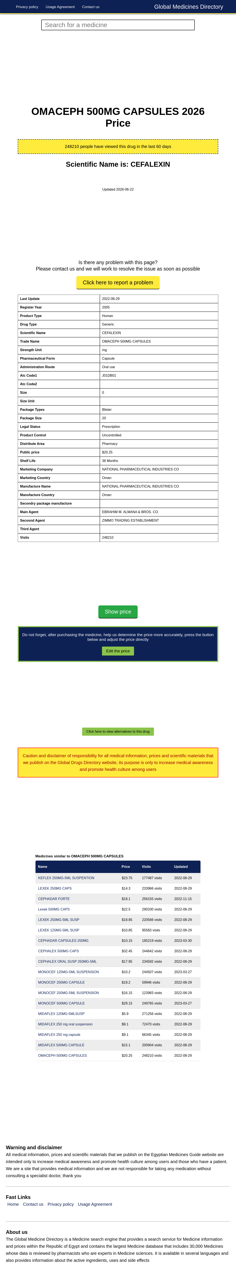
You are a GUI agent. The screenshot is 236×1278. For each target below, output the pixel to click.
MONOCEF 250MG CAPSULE (61, 982)
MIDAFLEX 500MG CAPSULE (61, 1045)
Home (13, 1204)
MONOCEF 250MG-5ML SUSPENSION (68, 993)
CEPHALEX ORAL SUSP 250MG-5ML (67, 961)
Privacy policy (27, 7)
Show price (118, 612)
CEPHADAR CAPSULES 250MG (63, 940)
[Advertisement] (118, 68)
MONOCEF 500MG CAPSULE (61, 1003)
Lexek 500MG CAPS (54, 909)
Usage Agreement (60, 7)
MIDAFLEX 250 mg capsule (59, 1034)
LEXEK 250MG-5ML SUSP (58, 920)
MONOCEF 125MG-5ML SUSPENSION (68, 972)
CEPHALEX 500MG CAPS (58, 951)
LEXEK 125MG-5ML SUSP (58, 930)
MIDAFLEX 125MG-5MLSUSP (61, 1014)
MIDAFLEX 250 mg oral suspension (65, 1024)
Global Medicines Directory (188, 7)
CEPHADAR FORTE (54, 899)
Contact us (90, 7)
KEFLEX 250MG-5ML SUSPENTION (66, 878)
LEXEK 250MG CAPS (55, 888)
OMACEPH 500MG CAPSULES (62, 1055)
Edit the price (118, 651)
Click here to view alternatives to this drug (117, 731)
